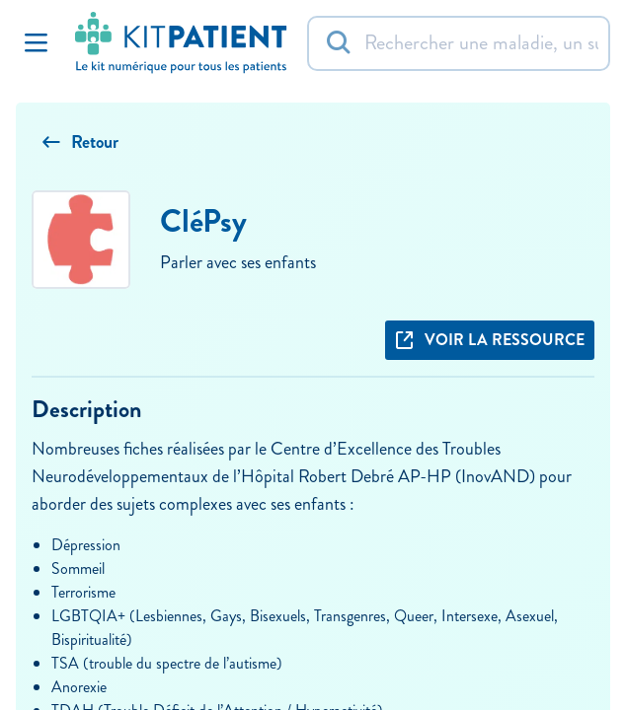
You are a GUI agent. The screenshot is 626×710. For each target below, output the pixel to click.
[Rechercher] (458, 43)
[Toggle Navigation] (35, 43)
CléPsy (203, 221)
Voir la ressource (490, 339)
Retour (79, 142)
